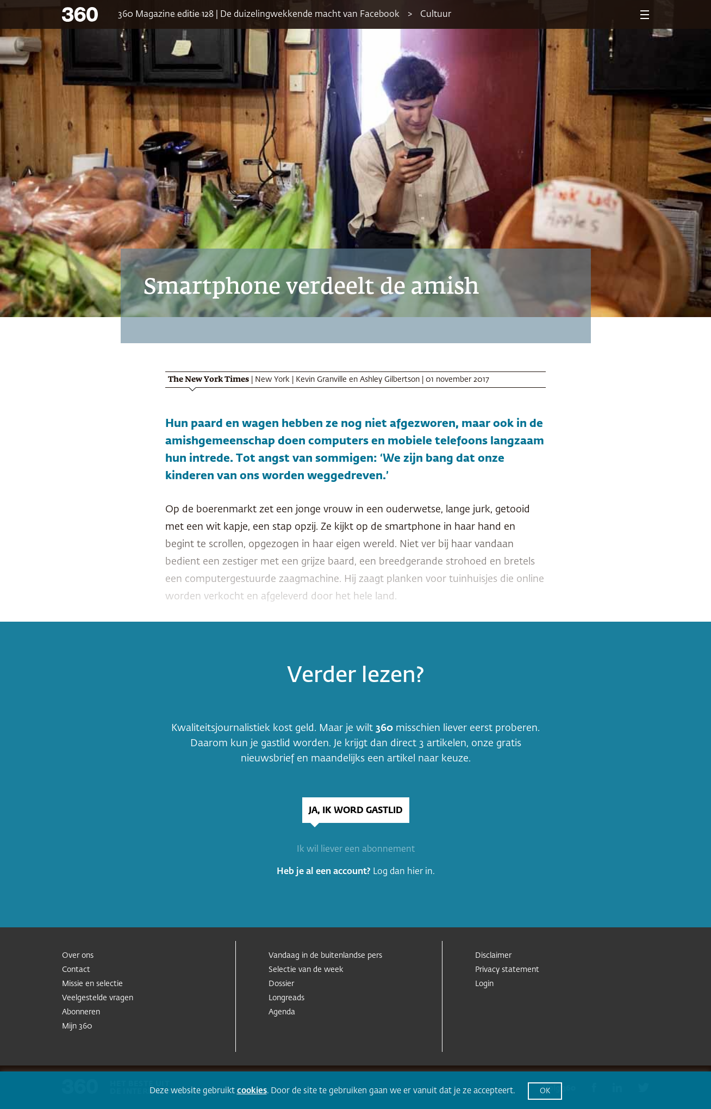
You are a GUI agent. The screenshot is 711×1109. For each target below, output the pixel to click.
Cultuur (435, 14)
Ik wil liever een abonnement (356, 849)
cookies (252, 1091)
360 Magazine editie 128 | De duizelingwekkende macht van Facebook (259, 14)
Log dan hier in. (404, 872)
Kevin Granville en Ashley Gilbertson (358, 379)
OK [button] (545, 1091)
